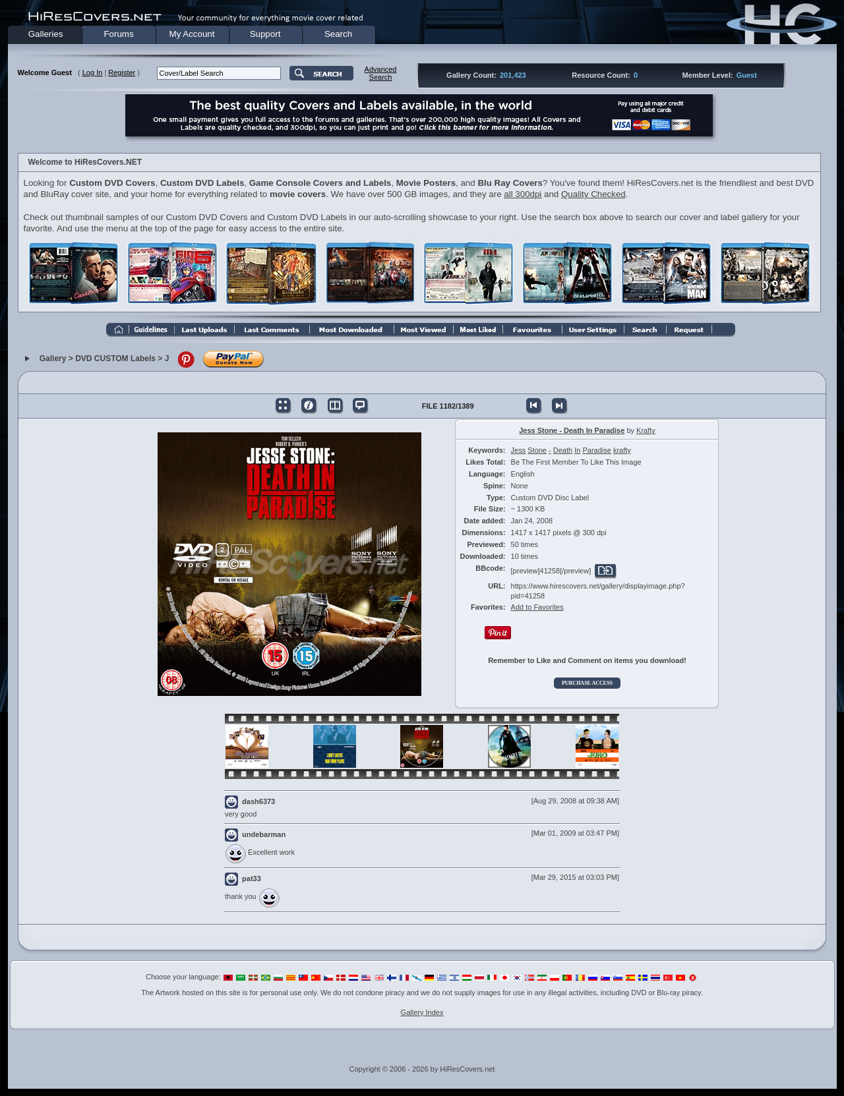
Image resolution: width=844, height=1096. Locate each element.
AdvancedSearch (381, 73)
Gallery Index (422, 1012)
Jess (518, 450)
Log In (92, 72)
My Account (192, 34)
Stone (537, 450)
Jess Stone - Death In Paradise (571, 430)
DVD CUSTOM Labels (115, 359)
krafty (622, 450)
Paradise (596, 450)
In (577, 450)
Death (562, 450)
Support (265, 34)
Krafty (645, 430)
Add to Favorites (537, 607)
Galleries (45, 34)
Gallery (53, 359)
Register (121, 72)
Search (338, 34)
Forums (118, 34)
